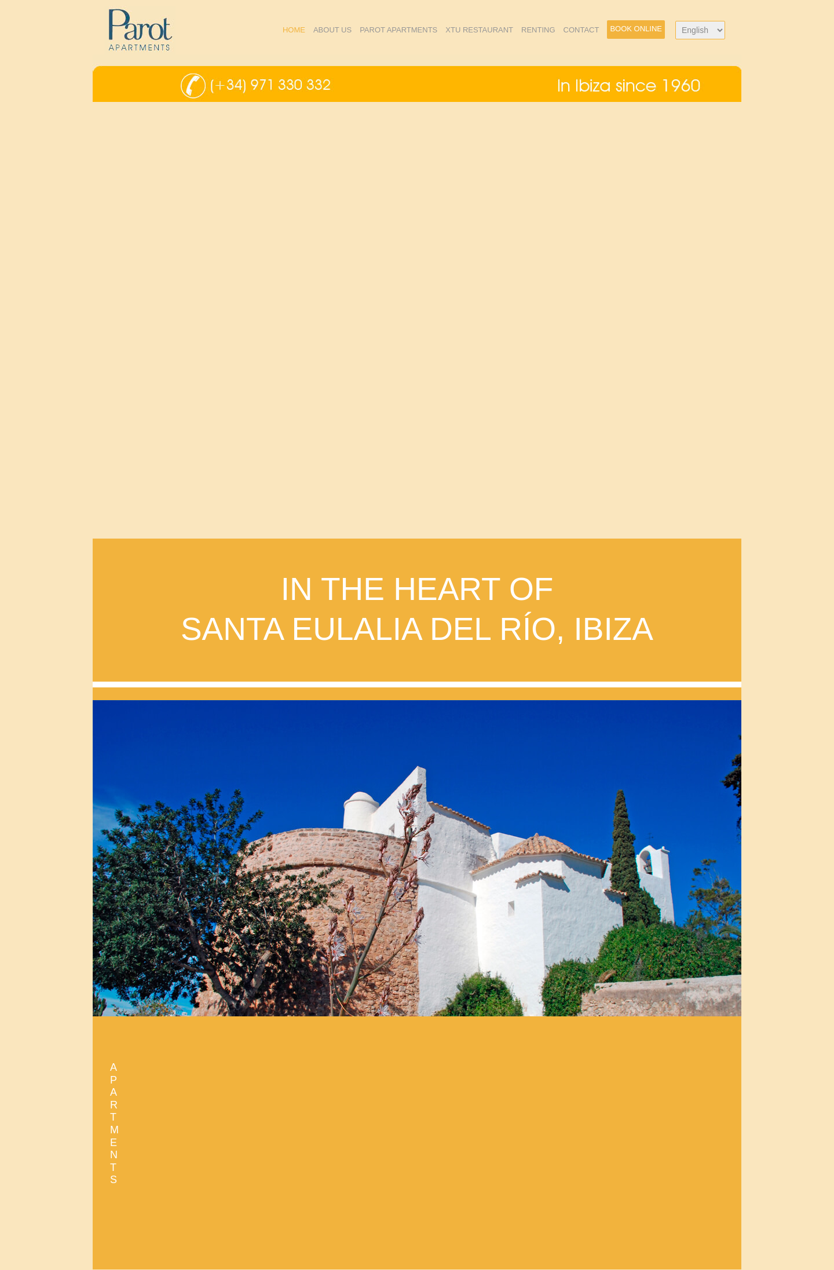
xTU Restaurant (479, 29)
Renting (538, 29)
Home (294, 29)
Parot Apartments (398, 29)
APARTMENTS (114, 1123)
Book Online (636, 28)
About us (332, 29)
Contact (581, 29)
